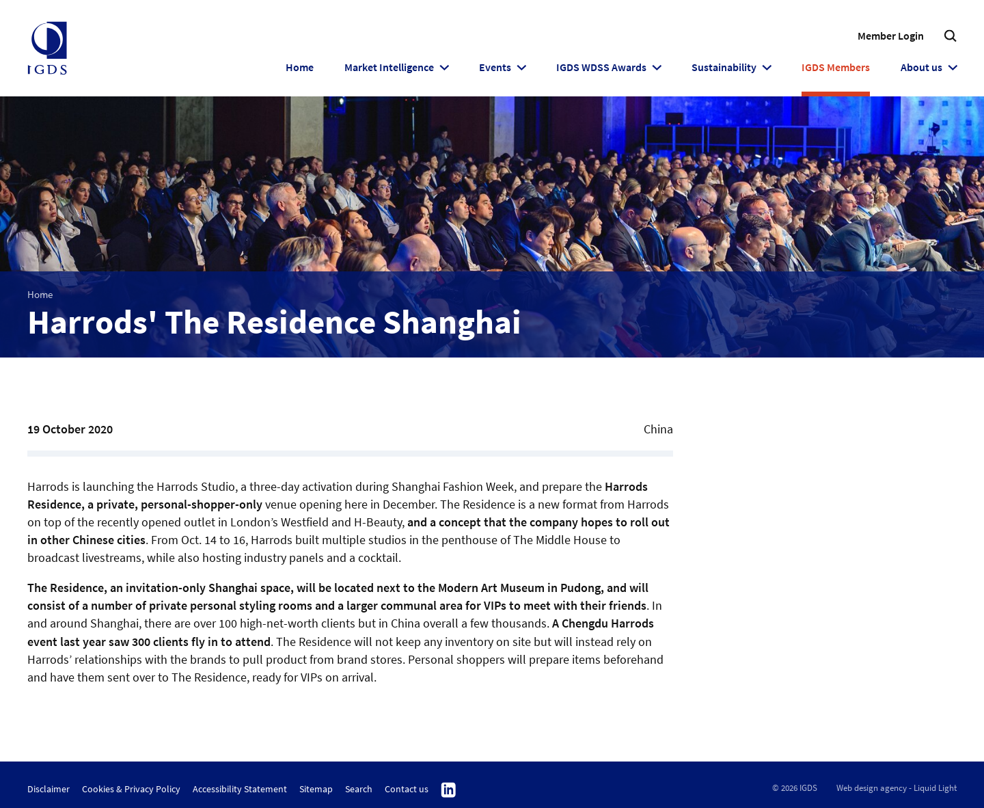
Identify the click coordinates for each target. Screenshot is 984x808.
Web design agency (871, 788)
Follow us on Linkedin (448, 790)
